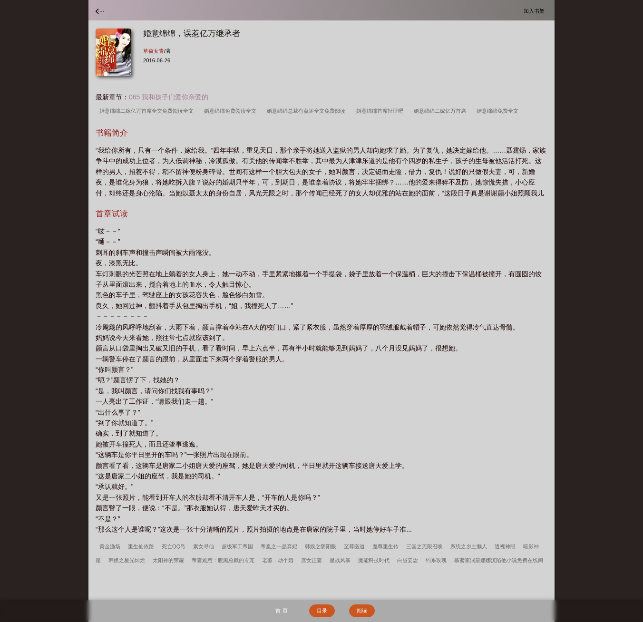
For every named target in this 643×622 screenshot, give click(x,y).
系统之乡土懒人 (468, 546)
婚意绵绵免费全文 (499, 111)
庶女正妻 (311, 560)
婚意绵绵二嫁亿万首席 (441, 111)
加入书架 (535, 10)
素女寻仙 (203, 546)
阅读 (362, 610)
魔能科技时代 (374, 560)
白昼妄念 (407, 560)
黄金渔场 (109, 546)
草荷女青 (153, 51)
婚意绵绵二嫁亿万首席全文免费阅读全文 (147, 111)
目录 (322, 610)
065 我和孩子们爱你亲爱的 (168, 97)
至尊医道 (354, 546)
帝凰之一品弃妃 (279, 546)
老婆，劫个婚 (277, 560)
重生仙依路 (141, 546)
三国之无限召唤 (424, 546)
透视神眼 (505, 546)
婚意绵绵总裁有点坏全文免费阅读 (307, 111)
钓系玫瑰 (436, 560)
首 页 (281, 610)
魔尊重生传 (385, 546)
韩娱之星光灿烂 (126, 560)
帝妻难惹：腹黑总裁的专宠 (223, 560)
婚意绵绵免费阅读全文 (231, 111)
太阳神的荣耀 (168, 560)
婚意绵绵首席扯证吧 (381, 111)
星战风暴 (340, 560)
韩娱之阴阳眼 (320, 546)
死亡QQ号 (173, 546)
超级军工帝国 (237, 546)
